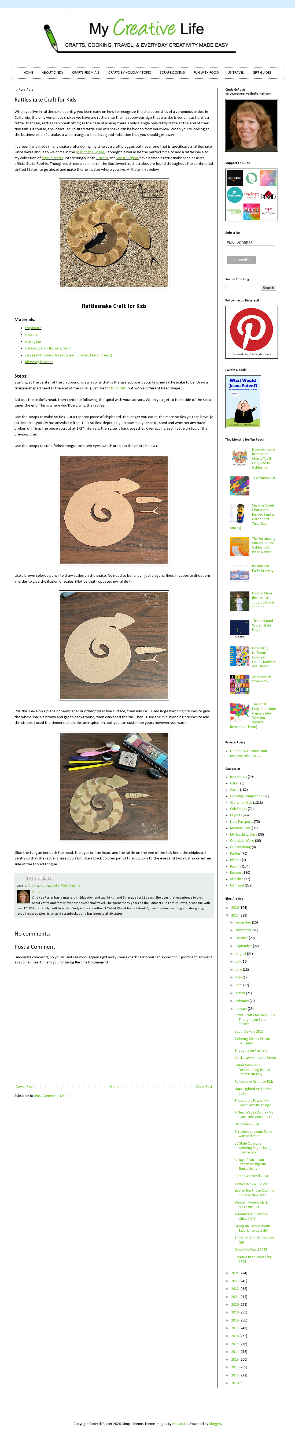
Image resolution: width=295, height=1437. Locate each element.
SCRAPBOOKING (172, 73)
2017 (235, 1328)
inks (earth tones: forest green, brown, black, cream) (68, 355)
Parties (235, 854)
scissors (31, 335)
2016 (235, 1336)
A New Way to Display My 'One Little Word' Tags (254, 1115)
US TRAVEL (236, 73)
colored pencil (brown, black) (49, 348)
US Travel (237, 886)
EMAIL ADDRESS (240, 243)
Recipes (236, 873)
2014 (235, 1352)
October (242, 938)
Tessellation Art (263, 478)
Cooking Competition (246, 796)
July (238, 962)
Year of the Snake (90, 152)
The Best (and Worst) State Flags (262, 625)
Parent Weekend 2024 (251, 1176)
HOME (28, 73)
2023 (235, 1281)
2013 (235, 1360)
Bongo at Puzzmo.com (252, 1184)
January (241, 1009)
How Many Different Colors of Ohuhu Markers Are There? (264, 657)
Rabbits (235, 867)
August (241, 954)
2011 (235, 1375)
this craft (118, 388)
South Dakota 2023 (249, 1032)
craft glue (33, 342)
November (243, 930)
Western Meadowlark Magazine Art (251, 1205)
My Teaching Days (243, 835)
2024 (235, 1273)
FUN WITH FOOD (206, 73)
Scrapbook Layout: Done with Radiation (253, 1134)
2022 (235, 1289)
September (244, 946)
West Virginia (127, 158)
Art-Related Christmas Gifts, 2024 (251, 1216)
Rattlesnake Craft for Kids (254, 1082)
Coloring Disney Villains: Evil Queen (253, 1041)
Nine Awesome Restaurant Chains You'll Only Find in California (263, 459)
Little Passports (241, 822)
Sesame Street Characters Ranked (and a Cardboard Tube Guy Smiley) (252, 517)
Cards (234, 790)
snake (55, 885)
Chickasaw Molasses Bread (255, 1058)
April (239, 985)
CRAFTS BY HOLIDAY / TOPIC (129, 73)
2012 (235, 1367)
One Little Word (242, 841)
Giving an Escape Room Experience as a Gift (252, 1228)
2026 (235, 908)
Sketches (237, 879)
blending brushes (39, 362)
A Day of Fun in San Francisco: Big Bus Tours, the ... (251, 1164)
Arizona (102, 158)
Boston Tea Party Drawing (263, 568)
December (243, 923)
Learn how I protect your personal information (248, 753)
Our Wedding (240, 847)
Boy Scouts (238, 777)
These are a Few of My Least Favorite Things (253, 1103)
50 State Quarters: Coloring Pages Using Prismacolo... (253, 1148)
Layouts (236, 815)
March (240, 993)
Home (114, 1087)
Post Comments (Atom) (53, 1096)
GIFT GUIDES (262, 73)
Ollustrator (180, 1424)
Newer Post (25, 1087)
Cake (234, 783)
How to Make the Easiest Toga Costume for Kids (263, 600)
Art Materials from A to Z (262, 679)
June (239, 970)
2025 (235, 916)
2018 (235, 1321)
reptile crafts (52, 158)
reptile (44, 885)
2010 (235, 1383)
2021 (235, 1297)
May (239, 978)
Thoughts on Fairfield (251, 1051)
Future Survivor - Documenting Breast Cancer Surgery (252, 1070)
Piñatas (235, 860)
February (242, 1001)
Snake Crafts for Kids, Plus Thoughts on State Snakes (255, 1019)
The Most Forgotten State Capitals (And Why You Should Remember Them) (253, 715)
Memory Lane (240, 828)
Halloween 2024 (247, 1124)
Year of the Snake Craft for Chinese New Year (255, 1193)
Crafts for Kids (241, 803)
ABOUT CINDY (52, 73)
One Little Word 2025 (251, 1250)
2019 (235, 1313)
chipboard (33, 328)
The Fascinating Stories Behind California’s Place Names (264, 545)
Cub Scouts (238, 809)
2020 (235, 1305)
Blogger (215, 1424)
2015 (235, 1344)
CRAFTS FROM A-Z (85, 73)
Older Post (204, 1087)
